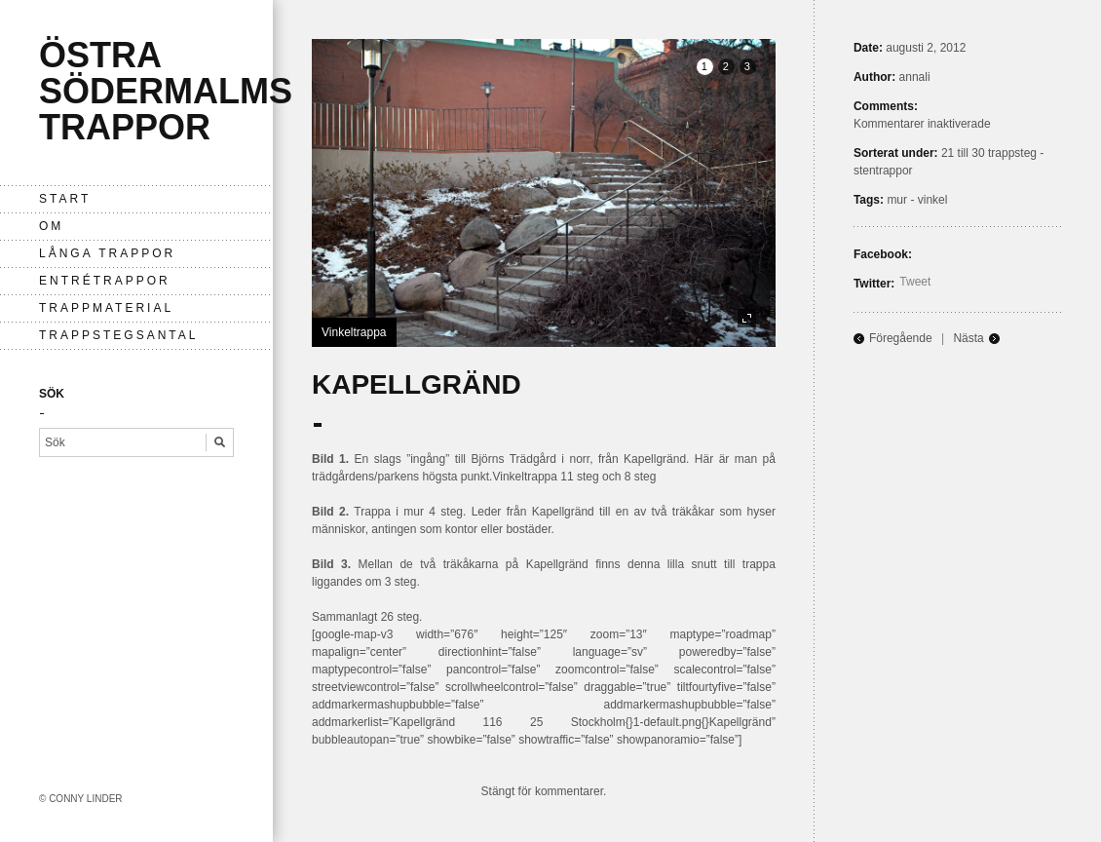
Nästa (968, 338)
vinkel (933, 200)
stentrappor (883, 170)
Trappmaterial (106, 308)
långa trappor (107, 253)
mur (897, 200)
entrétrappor (105, 280)
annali (914, 77)
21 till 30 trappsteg (989, 153)
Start (65, 199)
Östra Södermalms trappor (165, 91)
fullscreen (747, 318)
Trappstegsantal (118, 335)
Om (51, 226)
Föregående (900, 338)
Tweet (914, 281)
